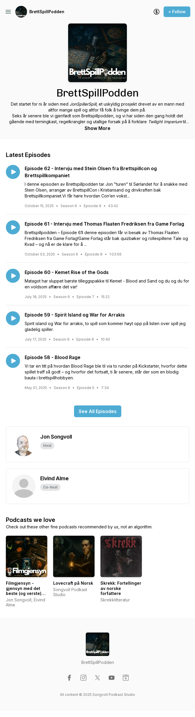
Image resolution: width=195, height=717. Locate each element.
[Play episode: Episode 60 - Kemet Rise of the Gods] (13, 276)
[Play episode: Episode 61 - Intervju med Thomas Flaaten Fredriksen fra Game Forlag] (13, 227)
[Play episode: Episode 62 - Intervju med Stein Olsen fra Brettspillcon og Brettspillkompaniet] (13, 172)
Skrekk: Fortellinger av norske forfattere (120, 588)
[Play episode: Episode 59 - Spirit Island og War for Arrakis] (13, 318)
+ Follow (177, 11)
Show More (97, 128)
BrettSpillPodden (46, 11)
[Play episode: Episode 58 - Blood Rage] (13, 361)
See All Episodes (98, 411)
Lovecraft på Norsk (73, 583)
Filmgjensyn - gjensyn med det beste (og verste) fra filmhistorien (23, 591)
